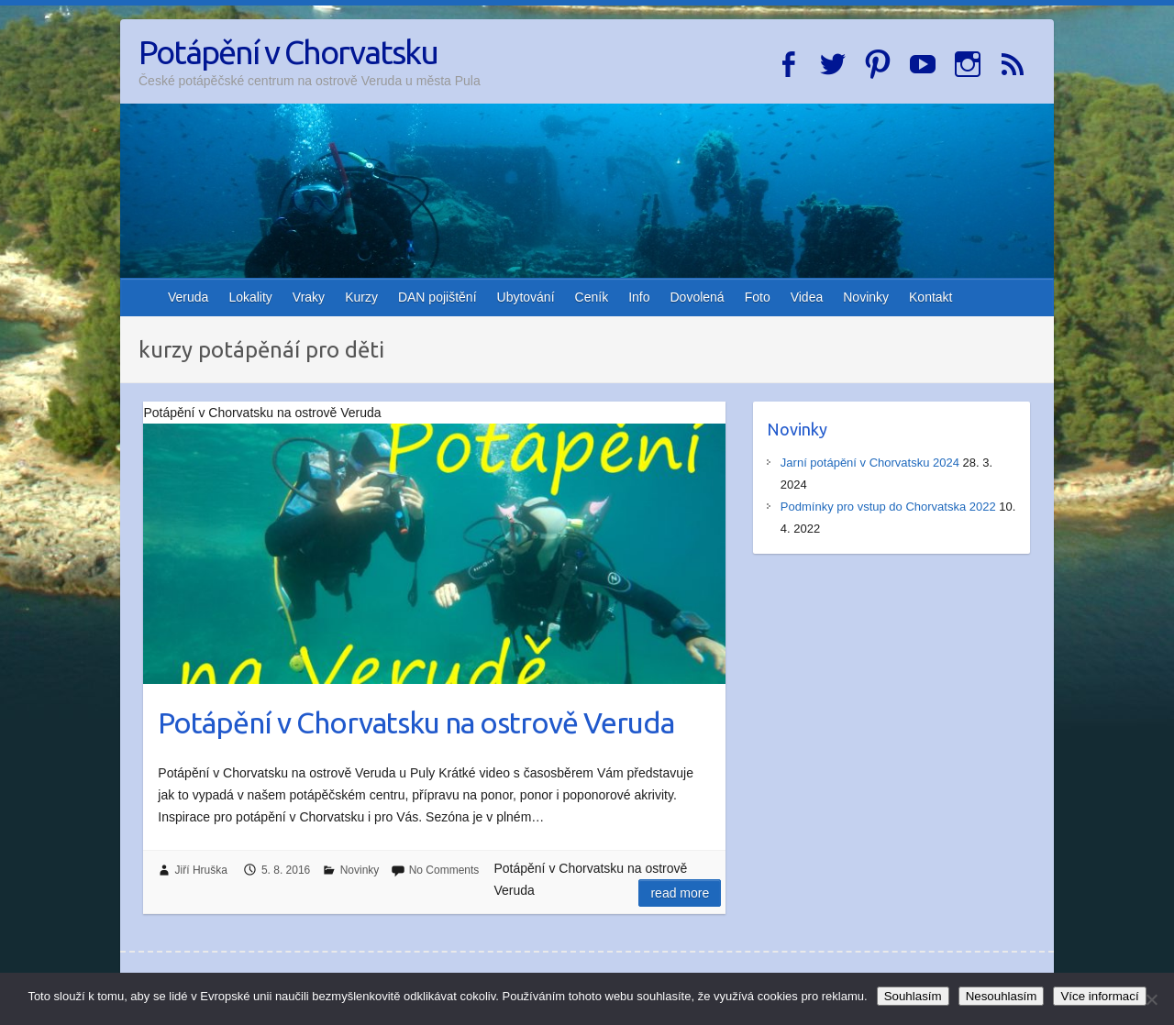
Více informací (1099, 996)
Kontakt (930, 297)
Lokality (249, 297)
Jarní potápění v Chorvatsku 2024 (870, 462)
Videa (807, 297)
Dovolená (697, 297)
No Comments (444, 870)
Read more (679, 893)
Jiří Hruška (201, 870)
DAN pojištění (437, 297)
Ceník (592, 297)
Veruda (188, 297)
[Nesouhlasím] (1151, 999)
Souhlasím (913, 996)
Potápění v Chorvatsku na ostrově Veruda (416, 722)
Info (638, 297)
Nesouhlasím (1001, 996)
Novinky (866, 297)
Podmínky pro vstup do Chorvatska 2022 (888, 506)
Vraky (309, 297)
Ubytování (526, 297)
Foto (757, 297)
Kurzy (361, 297)
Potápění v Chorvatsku (287, 52)
